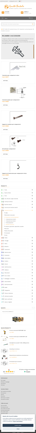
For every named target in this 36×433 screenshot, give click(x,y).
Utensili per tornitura (14, 349)
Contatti (3, 380)
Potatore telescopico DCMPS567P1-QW (18, 336)
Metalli (5, 287)
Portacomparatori (9, 222)
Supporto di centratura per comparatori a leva (14, 173)
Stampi (5, 237)
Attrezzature (7, 272)
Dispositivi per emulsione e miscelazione (18, 355)
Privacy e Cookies (5, 397)
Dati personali (5, 407)
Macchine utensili (8, 204)
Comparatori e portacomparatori (12, 217)
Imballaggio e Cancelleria (9, 278)
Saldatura (6, 269)
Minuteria (6, 246)
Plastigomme (7, 290)
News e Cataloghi (5, 382)
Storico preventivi (5, 410)
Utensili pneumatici (8, 284)
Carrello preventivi (6, 408)
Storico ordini (5, 413)
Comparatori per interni (11, 221)
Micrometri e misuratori (10, 215)
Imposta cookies (5, 399)
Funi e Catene (7, 275)
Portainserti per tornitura (15, 361)
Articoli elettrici (7, 258)
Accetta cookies (18, 425)
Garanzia (4, 393)
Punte (5, 190)
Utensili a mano (7, 252)
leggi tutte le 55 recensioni (9, 373)
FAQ (3, 394)
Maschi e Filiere (7, 192)
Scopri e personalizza (17, 421)
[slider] (10, 371)
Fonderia (6, 261)
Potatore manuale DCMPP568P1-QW (17, 330)
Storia (3, 385)
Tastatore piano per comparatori (11, 99)
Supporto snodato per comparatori (11, 124)
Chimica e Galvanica (8, 293)
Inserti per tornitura (8, 201)
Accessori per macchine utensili (10, 207)
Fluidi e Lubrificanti (8, 299)
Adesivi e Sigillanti (8, 302)
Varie (6, 235)
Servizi (3, 396)
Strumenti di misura (8, 210)
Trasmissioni (7, 249)
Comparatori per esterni (11, 219)
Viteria (5, 243)
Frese (5, 195)
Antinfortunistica (7, 267)
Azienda (4, 383)
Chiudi (18, 428)
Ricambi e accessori (10, 224)
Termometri (7, 233)
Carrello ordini (5, 411)
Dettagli (5, 80)
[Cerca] (32, 24)
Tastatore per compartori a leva (10, 75)
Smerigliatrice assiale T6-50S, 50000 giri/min (19, 342)
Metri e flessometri (9, 230)
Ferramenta (6, 255)
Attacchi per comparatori (8, 148)
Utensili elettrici (7, 281)
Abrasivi (6, 264)
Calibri (6, 212)
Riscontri (7, 228)
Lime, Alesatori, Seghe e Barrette (11, 198)
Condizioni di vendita (6, 391)
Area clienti (4, 405)
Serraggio (6, 240)
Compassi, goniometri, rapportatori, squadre (14, 226)
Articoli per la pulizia (8, 296)
